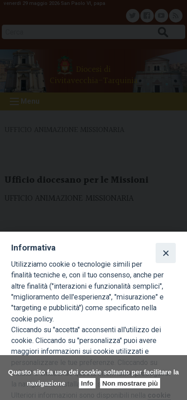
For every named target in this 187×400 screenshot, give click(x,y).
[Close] (165, 253)
